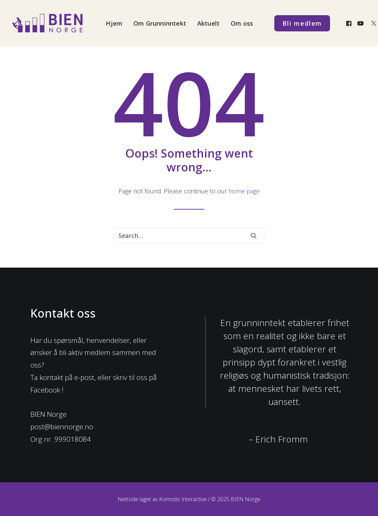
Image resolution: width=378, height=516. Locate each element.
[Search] (189, 235)
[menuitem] (114, 23)
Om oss (242, 23)
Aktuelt (208, 23)
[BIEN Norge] (48, 23)
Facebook (45, 390)
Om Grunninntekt (159, 23)
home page (244, 191)
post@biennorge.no (61, 426)
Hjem (114, 23)
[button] (349, 23)
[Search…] (189, 235)
